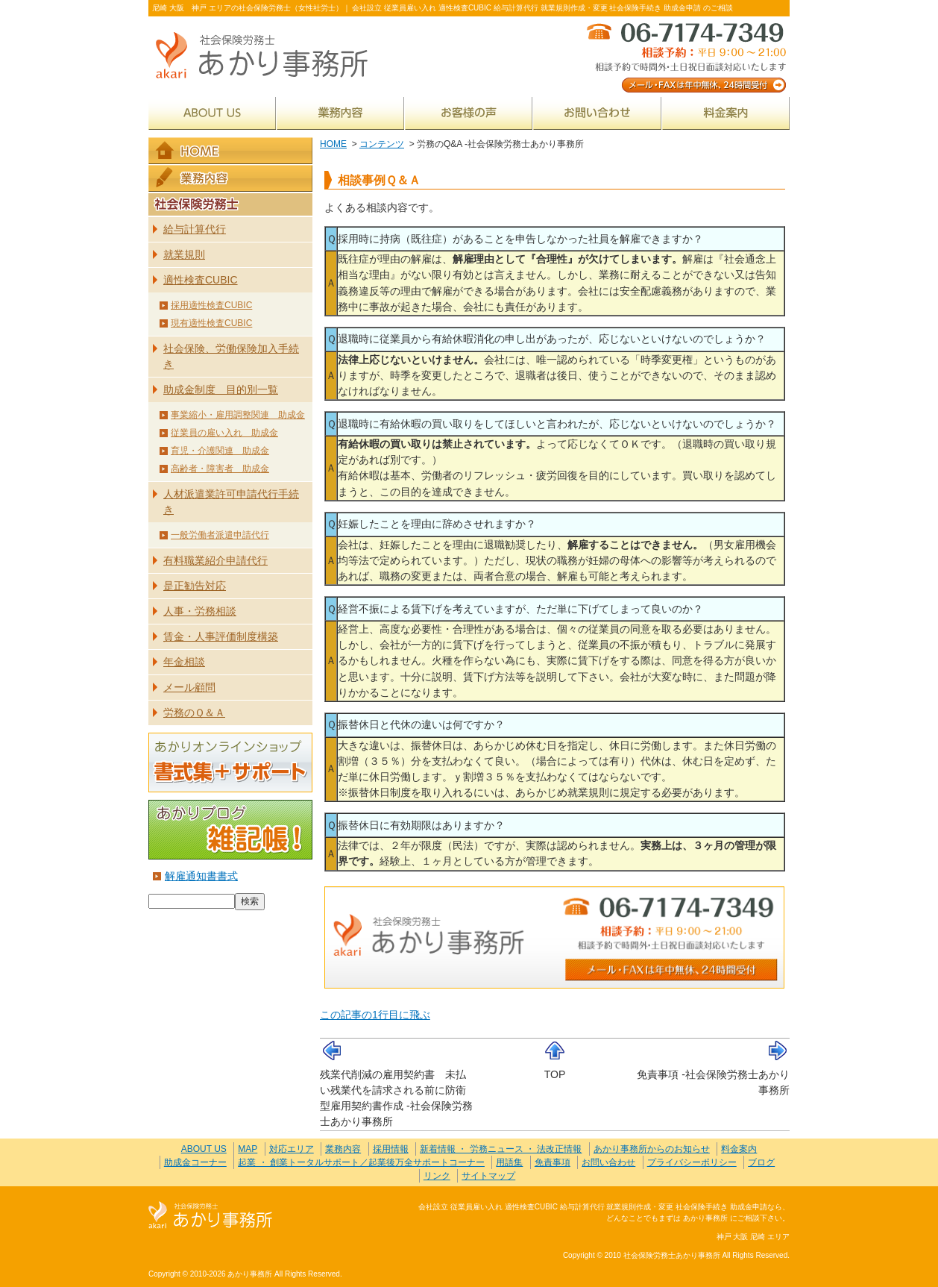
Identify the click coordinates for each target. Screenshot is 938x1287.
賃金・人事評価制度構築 (220, 636)
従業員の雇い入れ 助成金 (224, 433)
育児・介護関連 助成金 (220, 450)
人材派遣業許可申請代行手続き (231, 502)
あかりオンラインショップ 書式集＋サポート (230, 762)
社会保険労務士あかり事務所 (210, 1215)
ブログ (761, 1162)
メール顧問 (189, 687)
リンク (437, 1176)
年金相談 (184, 662)
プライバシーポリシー (692, 1162)
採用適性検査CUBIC (211, 305)
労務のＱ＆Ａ (194, 712)
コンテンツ (381, 144)
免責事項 (552, 1162)
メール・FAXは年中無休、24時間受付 (685, 56)
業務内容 (340, 113)
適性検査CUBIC (200, 280)
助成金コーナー (195, 1162)
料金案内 (726, 113)
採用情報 (391, 1149)
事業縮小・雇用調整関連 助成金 (238, 415)
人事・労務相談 (199, 611)
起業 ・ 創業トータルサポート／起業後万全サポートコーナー (361, 1162)
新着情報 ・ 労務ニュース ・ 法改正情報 (501, 1149)
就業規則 (184, 254)
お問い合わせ (597, 113)
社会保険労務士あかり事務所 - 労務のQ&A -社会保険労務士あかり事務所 (267, 56)
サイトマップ (488, 1176)
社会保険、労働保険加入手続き (231, 356)
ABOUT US (212, 113)
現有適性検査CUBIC (211, 323)
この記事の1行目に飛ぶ (375, 1015)
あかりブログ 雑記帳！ (230, 829)
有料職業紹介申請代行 (215, 560)
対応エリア (291, 1149)
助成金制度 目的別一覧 (220, 389)
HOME (333, 144)
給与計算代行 (194, 229)
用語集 (509, 1162)
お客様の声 (468, 113)
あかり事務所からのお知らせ (652, 1149)
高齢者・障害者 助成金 (220, 468)
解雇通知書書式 (201, 876)
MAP (247, 1149)
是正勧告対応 (194, 586)
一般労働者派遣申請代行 (220, 535)
